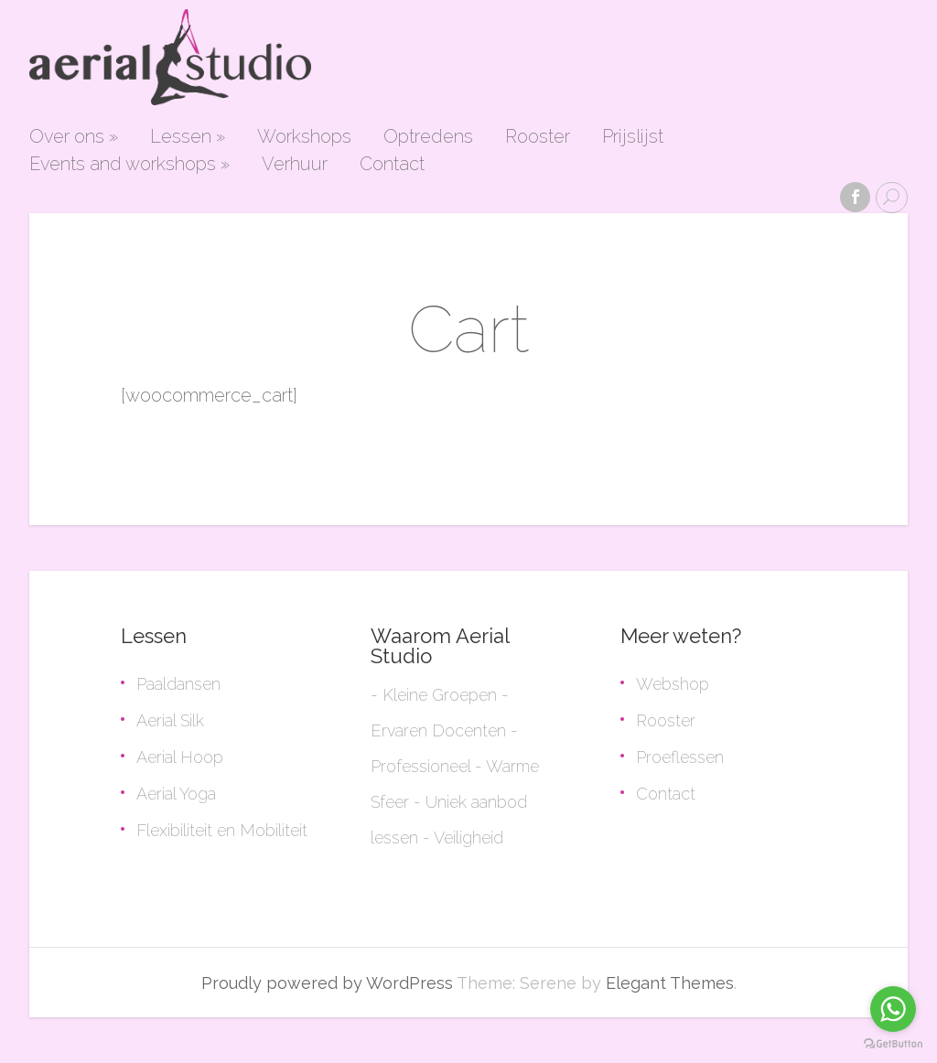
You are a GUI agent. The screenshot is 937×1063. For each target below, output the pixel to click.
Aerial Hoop (179, 757)
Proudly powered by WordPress (327, 983)
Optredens (428, 137)
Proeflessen (680, 757)
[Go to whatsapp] (893, 1009)
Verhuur (295, 165)
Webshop (672, 683)
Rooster (537, 137)
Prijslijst (632, 137)
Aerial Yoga (176, 793)
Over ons (73, 137)
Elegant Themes (670, 983)
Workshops (304, 137)
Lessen (187, 137)
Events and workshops (129, 165)
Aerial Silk (170, 720)
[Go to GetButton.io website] (893, 1044)
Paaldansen (178, 683)
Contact (392, 165)
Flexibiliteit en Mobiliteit (221, 830)
